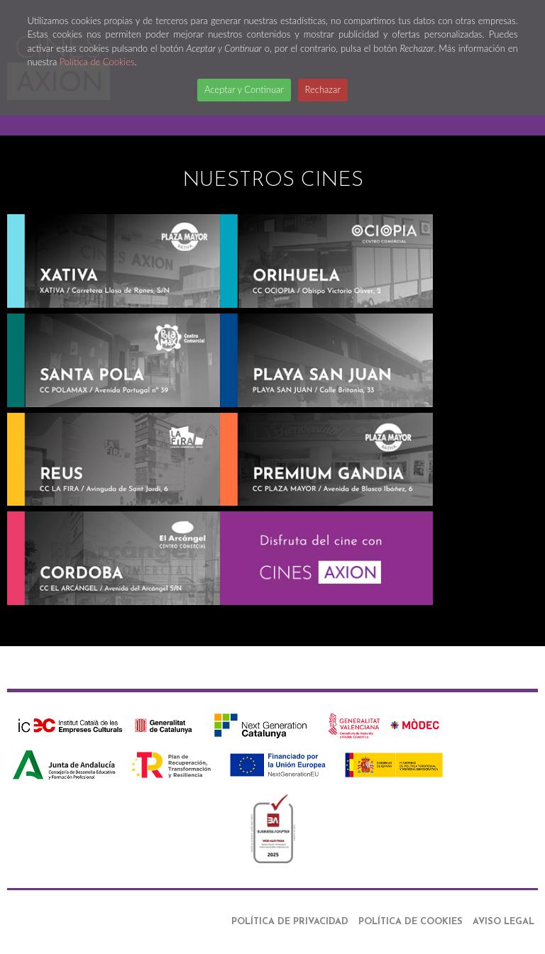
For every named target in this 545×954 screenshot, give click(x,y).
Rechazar (323, 89)
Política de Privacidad (289, 921)
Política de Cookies (97, 61)
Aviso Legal (503, 921)
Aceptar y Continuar (244, 89)
